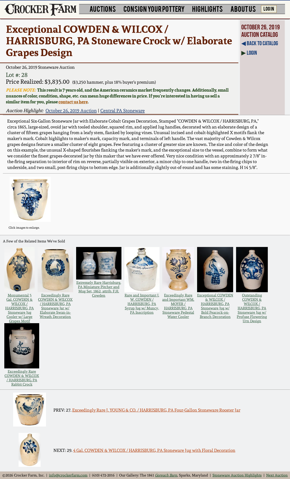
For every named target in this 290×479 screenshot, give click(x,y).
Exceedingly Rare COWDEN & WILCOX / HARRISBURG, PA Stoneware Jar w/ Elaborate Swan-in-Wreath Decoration (55, 306)
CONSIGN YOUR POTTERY (154, 8)
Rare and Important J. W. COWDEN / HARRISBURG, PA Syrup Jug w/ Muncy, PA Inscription (142, 304)
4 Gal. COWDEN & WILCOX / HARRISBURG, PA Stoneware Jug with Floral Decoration (154, 450)
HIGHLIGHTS (207, 8)
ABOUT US (243, 8)
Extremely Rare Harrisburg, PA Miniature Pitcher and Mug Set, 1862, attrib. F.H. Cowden (98, 289)
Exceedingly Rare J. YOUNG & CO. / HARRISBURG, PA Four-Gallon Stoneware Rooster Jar (156, 410)
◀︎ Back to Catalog (259, 43)
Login (252, 53)
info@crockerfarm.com (68, 475)
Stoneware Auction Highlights (237, 475)
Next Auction (277, 475)
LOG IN (268, 8)
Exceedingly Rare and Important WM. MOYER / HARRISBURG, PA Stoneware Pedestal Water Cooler (178, 306)
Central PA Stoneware (122, 110)
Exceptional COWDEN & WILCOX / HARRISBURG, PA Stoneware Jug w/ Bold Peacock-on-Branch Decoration (215, 306)
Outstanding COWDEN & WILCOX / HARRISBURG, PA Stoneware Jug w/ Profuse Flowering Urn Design (252, 308)
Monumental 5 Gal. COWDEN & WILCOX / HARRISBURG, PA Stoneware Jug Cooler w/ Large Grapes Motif (19, 308)
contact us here (73, 102)
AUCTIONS (102, 8)
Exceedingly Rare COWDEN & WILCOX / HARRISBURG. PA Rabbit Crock (22, 378)
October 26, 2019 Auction (71, 110)
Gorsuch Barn (166, 475)
